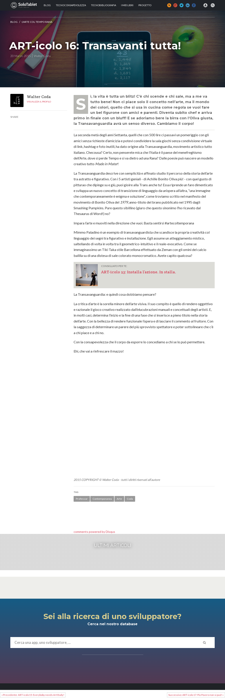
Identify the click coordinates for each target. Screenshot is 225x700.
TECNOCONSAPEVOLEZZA (71, 5)
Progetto (144, 5)
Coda (130, 498)
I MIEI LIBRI (127, 5)
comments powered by (94, 532)
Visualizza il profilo (39, 101)
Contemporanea (102, 498)
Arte (119, 498)
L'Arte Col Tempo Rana (37, 21)
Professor (82, 498)
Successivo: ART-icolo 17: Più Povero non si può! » (195, 694)
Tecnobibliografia (103, 5)
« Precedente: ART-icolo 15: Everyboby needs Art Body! (33, 694)
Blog (47, 5)
